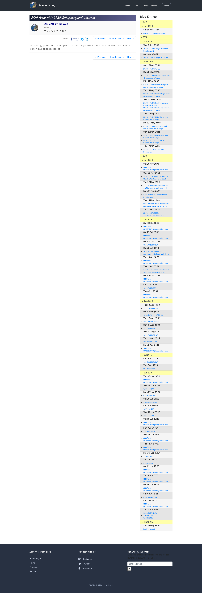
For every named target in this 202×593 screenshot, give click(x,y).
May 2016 (148, 522)
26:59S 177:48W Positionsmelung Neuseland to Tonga (155, 104)
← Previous (100, 38)
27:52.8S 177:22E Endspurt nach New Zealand (155, 196)
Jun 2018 (147, 41)
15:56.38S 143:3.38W (150, 322)
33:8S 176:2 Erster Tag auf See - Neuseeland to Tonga (154, 141)
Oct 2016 (147, 219)
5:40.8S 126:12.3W (150, 402)
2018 (144, 37)
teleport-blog (42, 5)
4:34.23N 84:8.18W (150, 497)
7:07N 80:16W (148, 515)
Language (109, 585)
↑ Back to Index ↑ (116, 38)
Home (127, 5)
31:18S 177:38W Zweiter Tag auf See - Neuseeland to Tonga (155, 127)
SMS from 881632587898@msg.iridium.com (155, 168)
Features (33, 567)
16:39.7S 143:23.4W (150, 335)
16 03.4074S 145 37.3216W (153, 315)
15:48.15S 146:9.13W (150, 308)
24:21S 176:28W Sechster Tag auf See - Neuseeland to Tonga (155, 86)
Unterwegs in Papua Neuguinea (154, 33)
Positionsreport (149, 529)
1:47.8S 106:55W (149, 431)
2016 (144, 156)
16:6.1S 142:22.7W (150, 342)
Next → (130, 38)
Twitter (84, 563)
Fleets (137, 5)
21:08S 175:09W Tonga (151, 69)
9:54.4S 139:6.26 (149, 369)
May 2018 (148, 62)
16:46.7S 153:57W (149, 288)
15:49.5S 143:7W (149, 328)
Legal (100, 585)
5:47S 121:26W (148, 409)
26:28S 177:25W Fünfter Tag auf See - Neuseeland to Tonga (156, 95)
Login (166, 5)
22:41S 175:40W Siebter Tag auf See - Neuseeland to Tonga (156, 77)
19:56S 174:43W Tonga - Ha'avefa (155, 58)
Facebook (85, 568)
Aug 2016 (148, 301)
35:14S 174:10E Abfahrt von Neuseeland (153, 150)
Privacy (92, 585)
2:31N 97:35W (148, 463)
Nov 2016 (148, 160)
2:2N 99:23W (148, 456)
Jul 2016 (147, 355)
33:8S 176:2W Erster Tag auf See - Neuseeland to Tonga (155, 136)
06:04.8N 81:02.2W (150, 513)
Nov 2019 (148, 26)
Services (33, 571)
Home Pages (35, 558)
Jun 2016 (147, 373)
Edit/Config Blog (150, 5)
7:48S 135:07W (148, 389)
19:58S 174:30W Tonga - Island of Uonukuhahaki (155, 50)
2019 (144, 22)
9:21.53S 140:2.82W (150, 362)
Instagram (85, 559)
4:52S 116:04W (148, 416)
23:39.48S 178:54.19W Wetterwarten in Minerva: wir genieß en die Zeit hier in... (156, 205)
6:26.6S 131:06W (149, 396)
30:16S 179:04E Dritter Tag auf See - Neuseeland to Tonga (156, 118)
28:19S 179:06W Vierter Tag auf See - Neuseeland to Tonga (156, 109)
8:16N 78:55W (148, 518)
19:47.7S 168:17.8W (150, 245)
